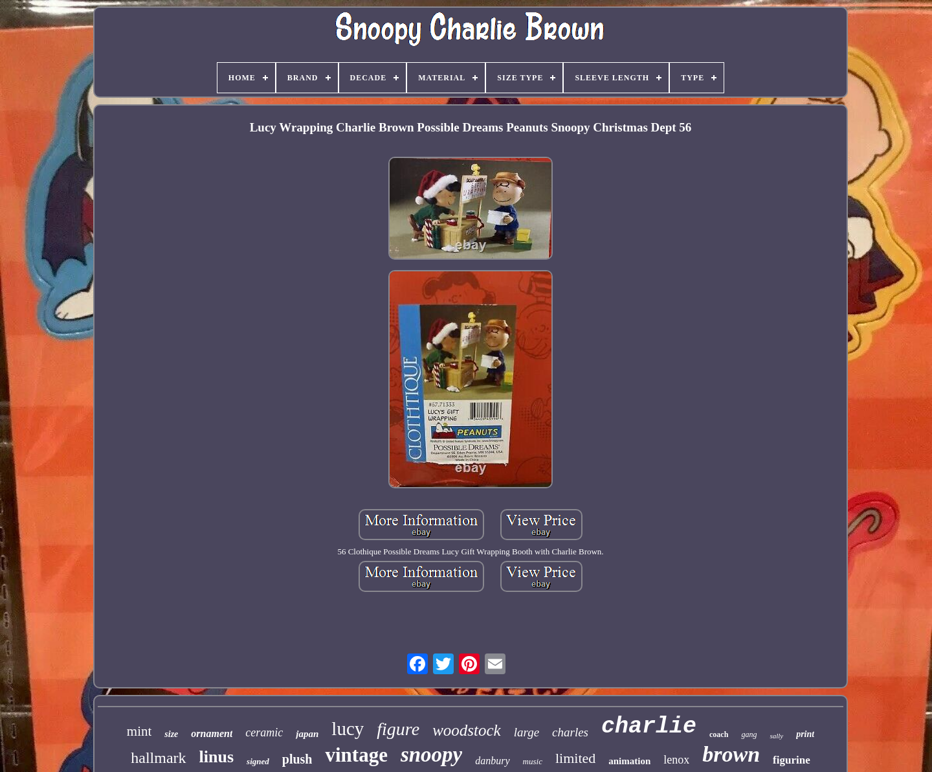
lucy (347, 728)
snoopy (431, 754)
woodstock (466, 730)
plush (297, 759)
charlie (648, 727)
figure (398, 729)
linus (216, 756)
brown (731, 754)
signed (258, 761)
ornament (211, 733)
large (526, 732)
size (171, 734)
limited (575, 758)
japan (307, 734)
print (805, 734)
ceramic (264, 732)
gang (749, 734)
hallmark (158, 757)
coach (718, 734)
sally (776, 736)
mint (139, 731)
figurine (791, 760)
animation (629, 761)
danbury (492, 760)
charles (570, 732)
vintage (356, 755)
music (532, 761)
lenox (676, 759)
